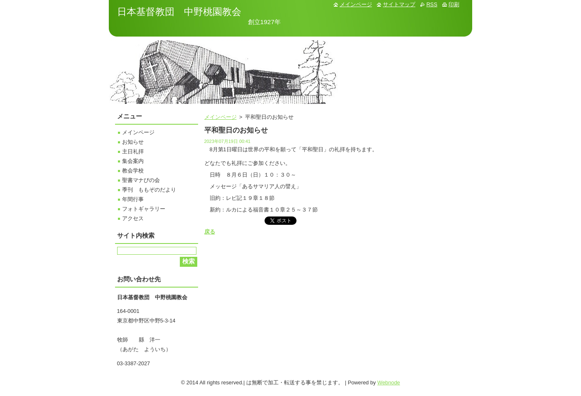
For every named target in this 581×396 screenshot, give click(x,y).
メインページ (220, 117)
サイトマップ (399, 4)
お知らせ (133, 142)
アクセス (133, 218)
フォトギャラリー (143, 209)
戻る (209, 232)
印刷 (454, 4)
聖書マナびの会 (141, 180)
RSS (432, 4)
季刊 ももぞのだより (149, 190)
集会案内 (133, 161)
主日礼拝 (133, 151)
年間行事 (133, 199)
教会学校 (133, 170)
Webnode (389, 382)
